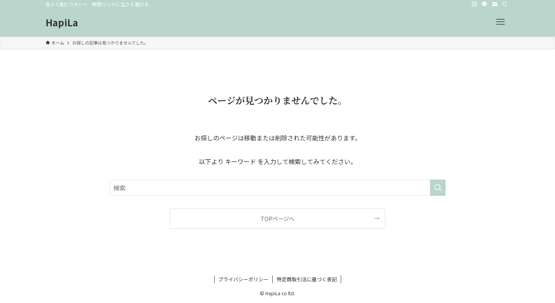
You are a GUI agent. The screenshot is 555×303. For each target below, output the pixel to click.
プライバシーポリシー (243, 279)
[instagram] (475, 4)
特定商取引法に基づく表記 (307, 279)
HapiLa (62, 22)
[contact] (495, 4)
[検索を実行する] (438, 188)
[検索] (505, 4)
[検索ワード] (278, 188)
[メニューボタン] (500, 22)
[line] (485, 4)
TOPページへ (277, 218)
